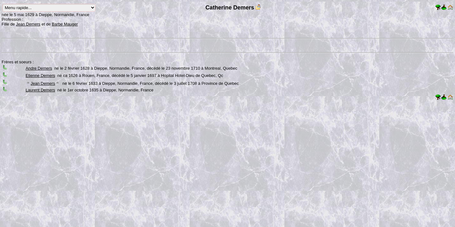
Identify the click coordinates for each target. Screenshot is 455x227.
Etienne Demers (40, 75)
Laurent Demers (40, 90)
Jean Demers (28, 24)
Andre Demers (39, 68)
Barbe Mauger (65, 24)
